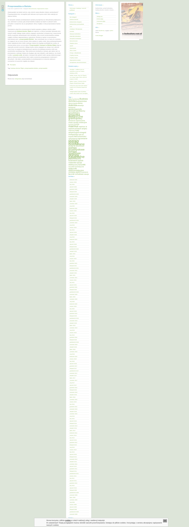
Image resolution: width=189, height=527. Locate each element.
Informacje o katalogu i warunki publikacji (78, 9)
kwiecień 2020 (73, 304)
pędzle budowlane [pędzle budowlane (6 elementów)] (74, 160)
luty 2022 (72, 261)
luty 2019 (72, 335)
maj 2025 (72, 206)
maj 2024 (72, 225)
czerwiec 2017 (73, 380)
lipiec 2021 (72, 275)
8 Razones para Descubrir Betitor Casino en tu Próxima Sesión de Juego (78, 87)
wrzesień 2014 (73, 425)
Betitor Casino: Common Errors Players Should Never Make (78, 82)
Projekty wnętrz (74, 57)
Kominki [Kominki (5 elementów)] (76, 124)
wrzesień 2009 (73, 495)
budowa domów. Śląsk (24, 31)
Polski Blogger (99, 35)
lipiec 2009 (72, 497)
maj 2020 (72, 301)
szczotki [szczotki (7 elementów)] (81, 164)
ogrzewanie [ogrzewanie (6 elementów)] (82, 138)
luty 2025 (72, 213)
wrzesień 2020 (73, 294)
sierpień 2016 (73, 394)
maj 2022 (72, 256)
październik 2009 (74, 492)
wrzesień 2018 (73, 344)
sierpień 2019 (73, 323)
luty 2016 (72, 404)
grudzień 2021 (73, 263)
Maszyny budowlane (75, 33)
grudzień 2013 (73, 442)
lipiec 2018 (72, 349)
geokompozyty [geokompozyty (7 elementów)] (75, 109)
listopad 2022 (73, 246)
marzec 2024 (73, 227)
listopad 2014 (73, 423)
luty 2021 (72, 282)
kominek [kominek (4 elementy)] (70, 124)
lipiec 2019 (72, 325)
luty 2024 (72, 230)
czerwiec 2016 (73, 399)
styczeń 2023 (73, 244)
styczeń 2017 (73, 385)
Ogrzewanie (73, 48)
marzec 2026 (73, 182)
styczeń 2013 (73, 454)
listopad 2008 (73, 509)
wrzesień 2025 (73, 196)
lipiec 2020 (72, 296)
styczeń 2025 (73, 215)
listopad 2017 (73, 368)
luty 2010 (72, 485)
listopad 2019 (73, 315)
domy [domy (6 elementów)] (80, 103)
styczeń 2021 (73, 285)
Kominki (72, 31)
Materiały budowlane (75, 36)
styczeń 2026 (73, 186)
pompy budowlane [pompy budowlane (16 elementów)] (76, 143)
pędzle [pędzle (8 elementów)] (71, 158)
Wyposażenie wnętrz (42, 8)
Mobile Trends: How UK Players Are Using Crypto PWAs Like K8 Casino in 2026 (78, 77)
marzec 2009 (73, 504)
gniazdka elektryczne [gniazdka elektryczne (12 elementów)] (75, 115)
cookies (68, 520)
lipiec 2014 (72, 430)
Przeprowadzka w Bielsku (19, 6)
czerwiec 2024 (73, 222)
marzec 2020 (73, 306)
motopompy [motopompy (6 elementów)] (73, 134)
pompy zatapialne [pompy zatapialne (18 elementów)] (76, 156)
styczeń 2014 (73, 440)
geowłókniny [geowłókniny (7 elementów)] (74, 113)
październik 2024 (74, 220)
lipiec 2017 (72, 378)
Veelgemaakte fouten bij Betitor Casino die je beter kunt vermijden (79, 92)
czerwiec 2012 (73, 464)
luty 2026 (72, 184)
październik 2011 (74, 473)
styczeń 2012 (73, 466)
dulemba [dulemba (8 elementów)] (72, 105)
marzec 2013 (73, 449)
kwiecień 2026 (73, 179)
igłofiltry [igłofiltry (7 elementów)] (78, 118)
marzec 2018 (73, 359)
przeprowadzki (43, 68)
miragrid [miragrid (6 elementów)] (82, 132)
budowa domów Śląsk (17, 68)
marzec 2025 (73, 210)
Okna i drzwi (73, 50)
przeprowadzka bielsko (31, 68)
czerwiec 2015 (73, 413)
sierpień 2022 (73, 251)
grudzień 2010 (73, 483)
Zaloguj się (99, 16)
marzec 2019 (73, 332)
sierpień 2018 (73, 347)
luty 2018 (72, 361)
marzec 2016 (73, 401)
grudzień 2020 (73, 287)
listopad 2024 (73, 218)
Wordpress (99, 23)
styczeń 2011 (73, 480)
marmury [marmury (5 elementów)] (71, 130)
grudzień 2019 (73, 313)
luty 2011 (72, 478)
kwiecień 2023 (73, 239)
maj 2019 (72, 330)
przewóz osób (17, 55)
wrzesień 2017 (73, 373)
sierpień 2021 (73, 273)
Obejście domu (74, 43)
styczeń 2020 (73, 311)
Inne (71, 26)
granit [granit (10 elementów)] (71, 118)
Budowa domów (74, 19)
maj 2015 (72, 416)
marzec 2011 (73, 476)
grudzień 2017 (73, 366)
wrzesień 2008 (73, 514)
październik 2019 (74, 318)
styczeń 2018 (73, 363)
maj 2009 (72, 502)
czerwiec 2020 (73, 299)
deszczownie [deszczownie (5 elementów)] (73, 103)
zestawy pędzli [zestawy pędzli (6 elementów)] (74, 172)
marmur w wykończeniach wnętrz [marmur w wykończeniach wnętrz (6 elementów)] (77, 128)
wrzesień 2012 (73, 459)
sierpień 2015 (73, 411)
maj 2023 (72, 237)
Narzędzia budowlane (75, 38)
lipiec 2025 (72, 201)
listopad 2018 (73, 339)
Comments (101, 21)
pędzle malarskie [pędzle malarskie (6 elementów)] (75, 162)
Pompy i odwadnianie (75, 53)
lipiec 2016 (72, 397)
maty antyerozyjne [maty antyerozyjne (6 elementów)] (73, 131)
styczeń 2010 (73, 488)
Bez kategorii (73, 17)
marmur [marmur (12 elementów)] (73, 126)
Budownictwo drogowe (76, 22)
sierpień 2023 (73, 234)
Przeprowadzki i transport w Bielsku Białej (42, 45)
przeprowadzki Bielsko (27, 39)
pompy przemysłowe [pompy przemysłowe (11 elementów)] (76, 148)
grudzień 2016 (73, 387)
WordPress (102, 30)
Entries (100, 19)
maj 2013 (72, 447)
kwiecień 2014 (73, 433)
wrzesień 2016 (73, 392)
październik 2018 (74, 342)
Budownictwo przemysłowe (77, 24)
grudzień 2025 (73, 189)
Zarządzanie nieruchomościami (78, 62)
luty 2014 (72, 437)
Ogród (71, 45)
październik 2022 (74, 249)
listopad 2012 (73, 456)
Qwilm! (111, 30)
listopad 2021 (73, 265)
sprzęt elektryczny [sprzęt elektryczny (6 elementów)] (75, 164)
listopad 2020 (73, 289)
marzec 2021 (73, 280)
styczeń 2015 (73, 421)
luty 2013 (72, 452)
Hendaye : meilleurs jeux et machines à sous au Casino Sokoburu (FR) (77, 71)
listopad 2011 (73, 471)
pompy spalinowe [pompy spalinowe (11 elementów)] (74, 152)
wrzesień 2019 (73, 320)
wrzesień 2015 (73, 409)
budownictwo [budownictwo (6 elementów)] (81, 101)
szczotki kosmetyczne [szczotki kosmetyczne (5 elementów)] (76, 167)
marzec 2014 (73, 435)
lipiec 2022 (72, 253)
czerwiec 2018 (73, 351)
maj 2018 (72, 354)
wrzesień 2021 (73, 270)
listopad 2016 (73, 390)
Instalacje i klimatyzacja (76, 29)
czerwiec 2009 (73, 499)
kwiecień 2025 (73, 208)
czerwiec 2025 (73, 203)
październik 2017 (74, 370)
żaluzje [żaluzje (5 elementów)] (86, 174)
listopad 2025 (73, 191)
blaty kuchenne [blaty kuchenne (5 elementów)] (73, 99)
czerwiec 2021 (73, 277)
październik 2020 (74, 292)
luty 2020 (72, 308)
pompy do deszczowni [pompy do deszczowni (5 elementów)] (76, 146)
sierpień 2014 (73, 428)
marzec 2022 (73, 258)
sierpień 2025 (73, 198)
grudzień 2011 (73, 468)
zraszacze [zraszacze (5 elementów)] (84, 172)
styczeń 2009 (73, 507)
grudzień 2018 (73, 337)
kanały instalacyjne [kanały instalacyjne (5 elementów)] (80, 122)
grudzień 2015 (73, 406)
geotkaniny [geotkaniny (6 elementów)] (80, 111)
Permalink (13, 64)
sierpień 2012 (73, 461)
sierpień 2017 (73, 375)
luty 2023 (72, 241)
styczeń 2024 (73, 232)
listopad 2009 (73, 490)
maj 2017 (72, 382)
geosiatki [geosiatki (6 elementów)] (72, 111)
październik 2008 (74, 511)
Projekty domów (74, 55)
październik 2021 (74, 268)
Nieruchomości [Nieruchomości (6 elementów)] (80, 136)
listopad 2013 (73, 444)
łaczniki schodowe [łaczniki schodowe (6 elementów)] (76, 174)
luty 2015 (72, 418)
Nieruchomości (33, 8)
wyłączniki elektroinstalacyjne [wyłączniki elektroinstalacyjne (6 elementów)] (76, 169)
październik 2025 (74, 194)
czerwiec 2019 (73, 327)
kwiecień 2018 (73, 356)
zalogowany (18, 78)
